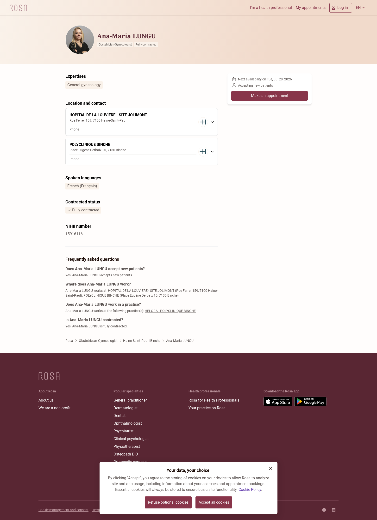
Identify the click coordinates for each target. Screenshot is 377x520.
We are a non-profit (54, 408)
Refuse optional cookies (168, 502)
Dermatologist (125, 408)
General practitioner (130, 400)
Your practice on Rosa (207, 408)
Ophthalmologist (127, 423)
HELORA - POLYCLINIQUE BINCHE (170, 311)
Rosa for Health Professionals (213, 400)
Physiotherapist (126, 446)
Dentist (119, 415)
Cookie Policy (250, 489)
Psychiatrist (123, 431)
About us (46, 400)
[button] (271, 468)
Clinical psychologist (131, 438)
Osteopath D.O (125, 454)
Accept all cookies (214, 502)
